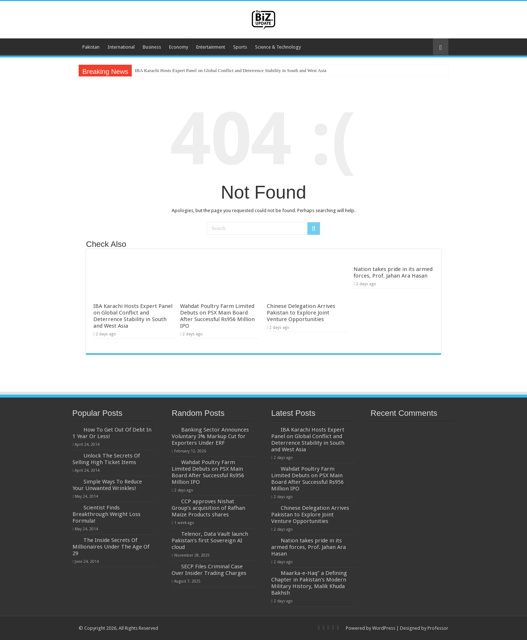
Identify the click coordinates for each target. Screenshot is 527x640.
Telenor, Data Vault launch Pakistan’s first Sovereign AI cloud (210, 540)
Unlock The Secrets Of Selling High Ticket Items (106, 459)
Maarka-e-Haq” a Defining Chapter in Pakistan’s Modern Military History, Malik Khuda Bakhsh (309, 583)
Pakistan (91, 47)
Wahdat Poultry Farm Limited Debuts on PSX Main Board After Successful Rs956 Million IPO (217, 316)
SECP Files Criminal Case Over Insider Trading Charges (209, 569)
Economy (178, 47)
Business (152, 47)
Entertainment (210, 47)
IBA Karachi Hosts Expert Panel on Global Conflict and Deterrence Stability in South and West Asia (230, 70)
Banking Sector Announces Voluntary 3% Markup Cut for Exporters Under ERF (210, 436)
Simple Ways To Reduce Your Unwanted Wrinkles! (107, 485)
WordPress (383, 628)
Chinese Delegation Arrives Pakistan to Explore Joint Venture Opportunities (301, 313)
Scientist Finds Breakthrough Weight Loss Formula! (106, 514)
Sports (240, 47)
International (121, 47)
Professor (437, 628)
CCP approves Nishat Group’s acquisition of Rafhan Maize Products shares (208, 508)
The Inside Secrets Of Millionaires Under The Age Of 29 (110, 547)
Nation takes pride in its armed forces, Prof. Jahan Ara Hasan (393, 272)
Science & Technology (278, 47)
